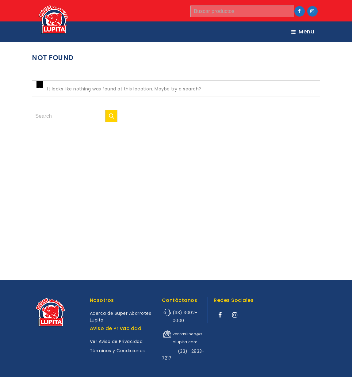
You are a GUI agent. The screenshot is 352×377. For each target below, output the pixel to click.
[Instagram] (312, 11)
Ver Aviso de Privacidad (116, 341)
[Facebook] (299, 11)
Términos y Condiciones (117, 351)
